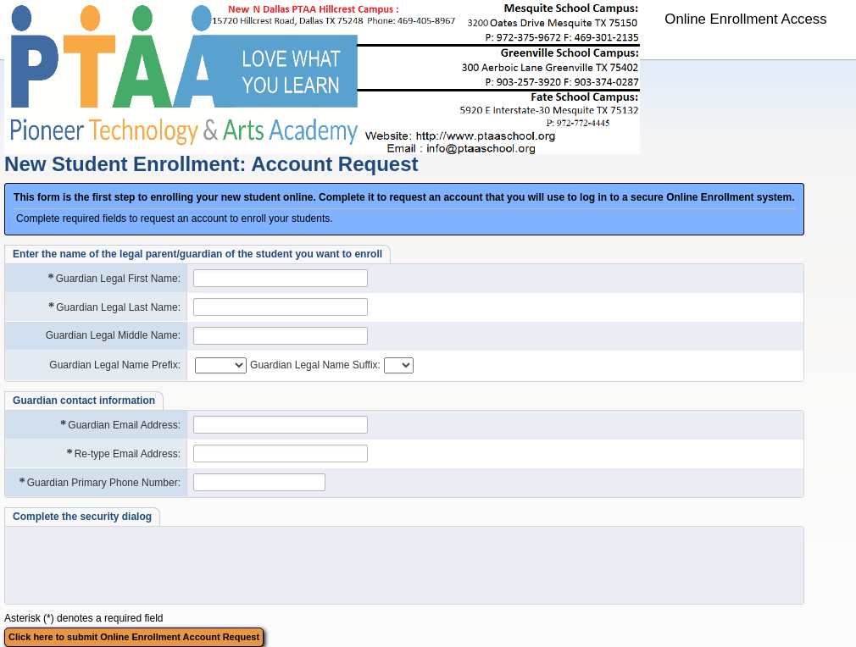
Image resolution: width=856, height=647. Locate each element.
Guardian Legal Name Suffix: (315, 365)
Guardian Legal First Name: (113, 278)
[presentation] (402, 565)
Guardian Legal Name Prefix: (115, 365)
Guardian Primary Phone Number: (99, 482)
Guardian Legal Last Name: (114, 306)
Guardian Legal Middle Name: (113, 335)
